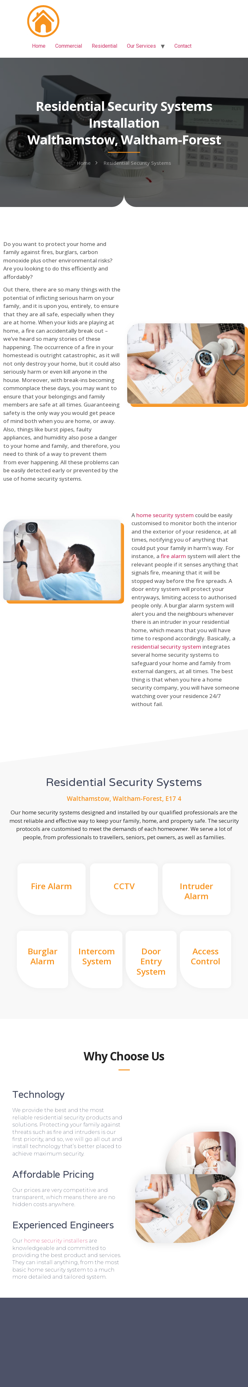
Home (39, 46)
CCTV (124, 886)
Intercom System (96, 956)
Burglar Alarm (42, 956)
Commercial (68, 46)
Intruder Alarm (196, 891)
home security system (165, 515)
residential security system (166, 646)
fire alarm (173, 556)
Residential (104, 46)
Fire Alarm (51, 886)
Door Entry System (151, 961)
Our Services (141, 46)
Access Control (205, 956)
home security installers (56, 1241)
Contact (182, 46)
